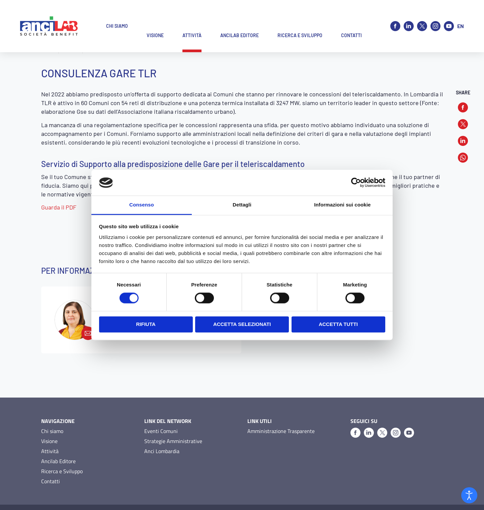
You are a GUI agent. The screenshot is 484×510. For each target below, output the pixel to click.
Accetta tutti (338, 324)
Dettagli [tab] (242, 204)
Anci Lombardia (161, 430)
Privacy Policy (54, 497)
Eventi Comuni (161, 410)
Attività (70, 50)
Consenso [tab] (141, 204)
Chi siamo (52, 410)
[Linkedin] (409, 17)
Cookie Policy (87, 497)
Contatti (50, 460)
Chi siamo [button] (117, 16)
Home (48, 50)
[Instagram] (435, 17)
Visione (49, 420)
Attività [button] (191, 16)
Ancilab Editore (58, 440)
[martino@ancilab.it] (75, 299)
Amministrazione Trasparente (281, 410)
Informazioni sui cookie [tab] (342, 204)
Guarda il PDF (58, 207)
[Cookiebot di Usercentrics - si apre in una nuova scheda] (356, 183)
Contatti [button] (351, 16)
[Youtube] (449, 17)
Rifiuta (145, 324)
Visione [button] (155, 16)
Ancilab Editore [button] (239, 16)
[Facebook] (395, 17)
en (460, 16)
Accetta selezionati (242, 324)
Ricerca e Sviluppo (62, 450)
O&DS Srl (433, 497)
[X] (422, 17)
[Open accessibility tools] (469, 495)
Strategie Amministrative (173, 420)
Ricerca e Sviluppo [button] (299, 16)
